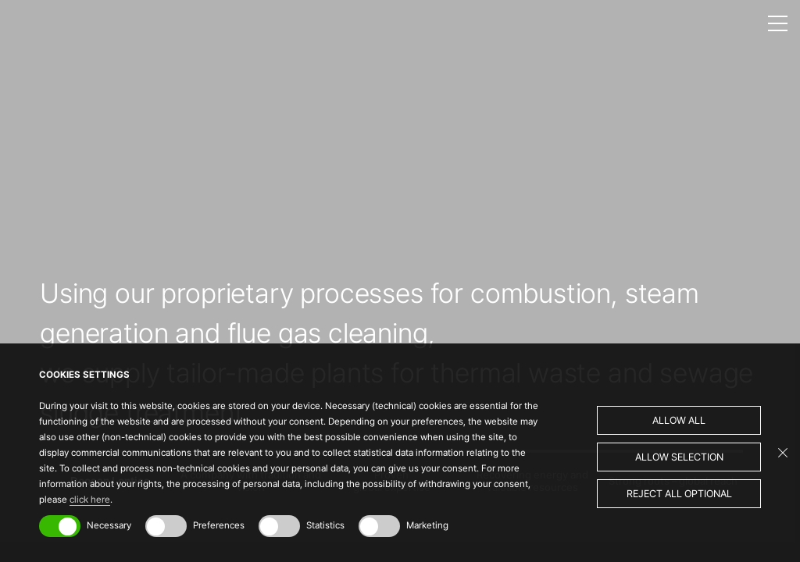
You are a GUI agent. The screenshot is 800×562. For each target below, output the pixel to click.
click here (90, 499)
